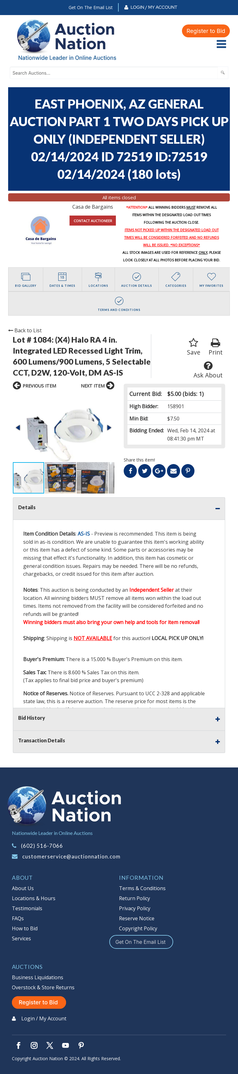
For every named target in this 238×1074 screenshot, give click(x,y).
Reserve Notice (136, 918)
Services (21, 938)
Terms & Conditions (142, 888)
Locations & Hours (33, 898)
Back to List (25, 330)
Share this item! (139, 460)
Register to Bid (206, 31)
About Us (23, 888)
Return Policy (134, 898)
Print (216, 347)
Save (193, 347)
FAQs (18, 918)
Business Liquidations (37, 977)
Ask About (208, 370)
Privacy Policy (134, 908)
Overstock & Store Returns (43, 987)
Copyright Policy (138, 928)
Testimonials (27, 908)
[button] (18, 428)
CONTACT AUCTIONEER (93, 220)
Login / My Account (154, 7)
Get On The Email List (91, 7)
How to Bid (25, 928)
